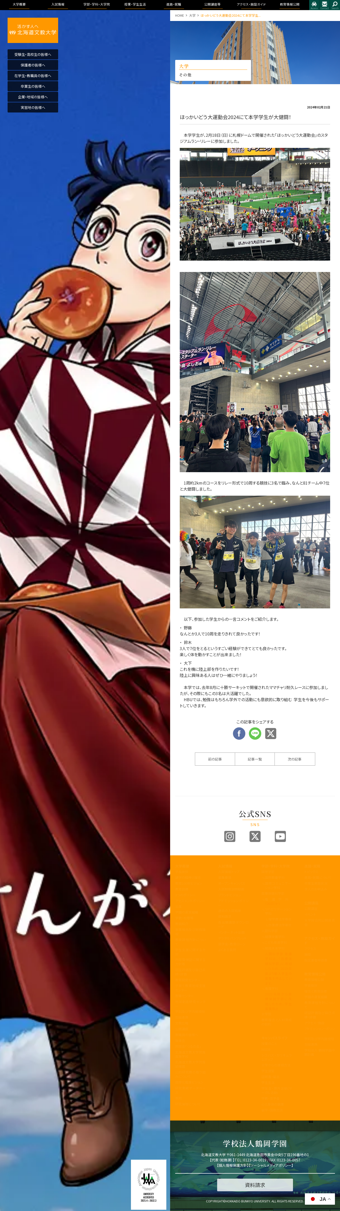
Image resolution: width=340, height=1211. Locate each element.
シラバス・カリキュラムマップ (276, 1057)
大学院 (266, 1014)
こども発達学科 (276, 942)
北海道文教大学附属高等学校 (190, 1054)
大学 (192, 15)
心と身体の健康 (272, 1104)
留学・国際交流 (272, 1110)
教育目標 (181, 889)
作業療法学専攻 (279, 925)
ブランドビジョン (229, 895)
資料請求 (224, 916)
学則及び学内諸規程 (190, 1011)
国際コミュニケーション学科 (278, 885)
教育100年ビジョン (188, 883)
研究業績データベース (190, 1090)
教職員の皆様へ (186, 1034)
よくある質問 (227, 949)
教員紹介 (181, 923)
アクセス (314, 5)
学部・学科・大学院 (275, 866)
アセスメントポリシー (190, 900)
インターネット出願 (231, 932)
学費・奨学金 (270, 1098)
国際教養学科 (275, 877)
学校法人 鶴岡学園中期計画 (319, 1052)
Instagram (229, 836)
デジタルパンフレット (232, 938)
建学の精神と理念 (188, 877)
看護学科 (278, 901)
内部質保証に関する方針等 (190, 961)
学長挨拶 (181, 871)
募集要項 (224, 877)
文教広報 (181, 1023)
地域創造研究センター (190, 1003)
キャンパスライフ (274, 1037)
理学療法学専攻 (279, 919)
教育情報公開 (315, 973)
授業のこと (269, 1043)
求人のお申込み (315, 889)
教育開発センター (187, 979)
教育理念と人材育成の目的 (276, 1021)
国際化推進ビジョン (189, 1082)
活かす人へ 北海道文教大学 (33, 30)
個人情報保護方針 (233, 1165)
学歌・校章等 (184, 918)
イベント (310, 914)
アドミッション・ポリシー (319, 1030)
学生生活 (268, 1082)
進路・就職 (312, 866)
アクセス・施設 (314, 1022)
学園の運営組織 (186, 912)
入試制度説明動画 (231, 889)
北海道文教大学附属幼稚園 (190, 1064)
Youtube (280, 836)
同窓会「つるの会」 (188, 1046)
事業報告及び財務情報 (190, 931)
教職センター (184, 995)
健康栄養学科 (275, 936)
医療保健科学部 (272, 893)
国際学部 (268, 871)
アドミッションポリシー (233, 902)
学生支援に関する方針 (190, 951)
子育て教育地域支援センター (190, 987)
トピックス (311, 871)
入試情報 (225, 866)
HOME (179, 15)
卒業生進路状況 (315, 883)
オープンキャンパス (231, 883)
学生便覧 (268, 1070)
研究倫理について (188, 1104)
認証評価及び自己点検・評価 (190, 971)
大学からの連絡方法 (275, 1065)
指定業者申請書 (315, 960)
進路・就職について (318, 877)
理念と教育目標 (315, 991)
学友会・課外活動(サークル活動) (276, 1090)
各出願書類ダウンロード (233, 924)
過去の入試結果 (229, 910)
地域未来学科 (275, 948)
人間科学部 (269, 930)
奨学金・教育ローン (232, 944)
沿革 (178, 906)
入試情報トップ (228, 871)
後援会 (180, 1040)
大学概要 (182, 866)
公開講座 (181, 1028)
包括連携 (181, 1017)
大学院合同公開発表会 (319, 922)
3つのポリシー (185, 895)
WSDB (265, 1049)
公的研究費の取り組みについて (190, 1074)
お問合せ (325, 5)
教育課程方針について (190, 941)
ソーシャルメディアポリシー (271, 1165)
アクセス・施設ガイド (319, 940)
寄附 (178, 1098)
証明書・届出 (270, 1076)
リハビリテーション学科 (278, 911)
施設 (307, 954)
